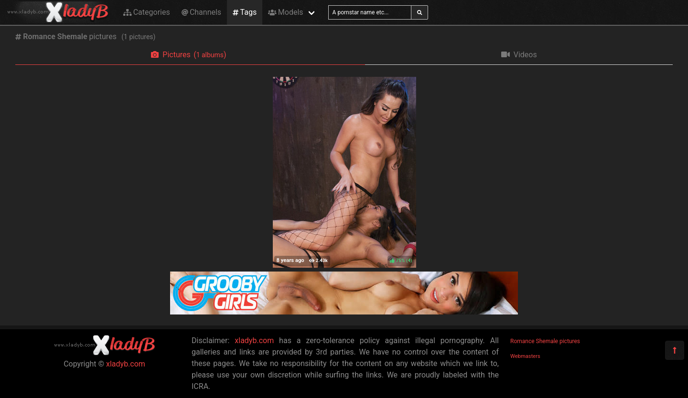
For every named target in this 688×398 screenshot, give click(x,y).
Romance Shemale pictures (545, 341)
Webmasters (525, 356)
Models (285, 12)
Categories (146, 12)
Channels (201, 12)
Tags (245, 12)
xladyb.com (125, 363)
